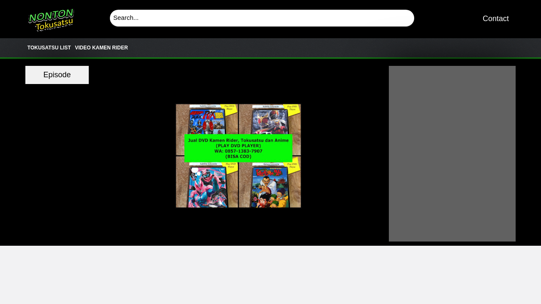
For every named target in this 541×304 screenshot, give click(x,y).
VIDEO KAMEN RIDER (101, 48)
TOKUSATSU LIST (49, 48)
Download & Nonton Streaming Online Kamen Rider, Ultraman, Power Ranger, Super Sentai (50, 17)
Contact (496, 18)
